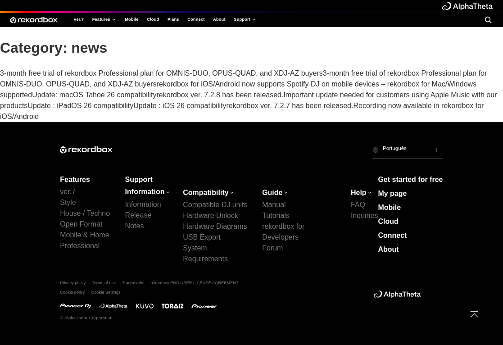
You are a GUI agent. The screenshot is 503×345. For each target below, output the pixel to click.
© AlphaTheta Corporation (86, 318)
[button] (407, 150)
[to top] (474, 314)
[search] (488, 20)
